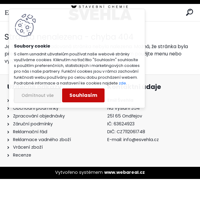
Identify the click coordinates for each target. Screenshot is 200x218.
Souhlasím (83, 95)
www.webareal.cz (124, 172)
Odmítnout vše (38, 95)
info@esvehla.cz (141, 140)
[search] (189, 12)
